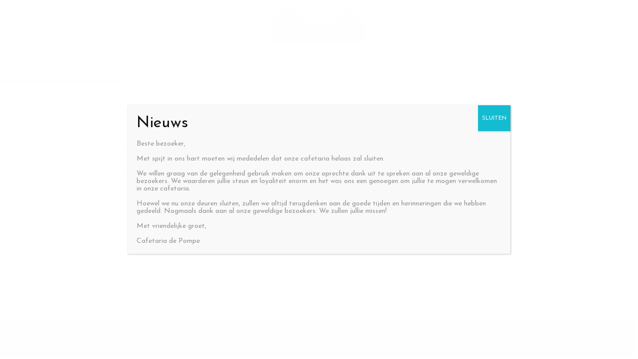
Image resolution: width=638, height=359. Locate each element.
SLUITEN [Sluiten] (494, 118)
